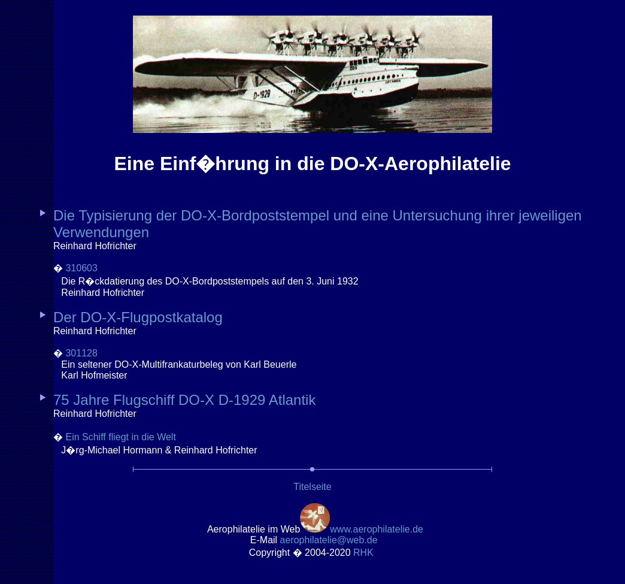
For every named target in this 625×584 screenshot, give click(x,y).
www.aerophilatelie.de (376, 529)
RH (364, 552)
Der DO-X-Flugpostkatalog (138, 317)
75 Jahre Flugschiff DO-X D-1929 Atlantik (184, 400)
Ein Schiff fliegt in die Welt (120, 437)
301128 (81, 353)
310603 (81, 268)
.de (329, 540)
